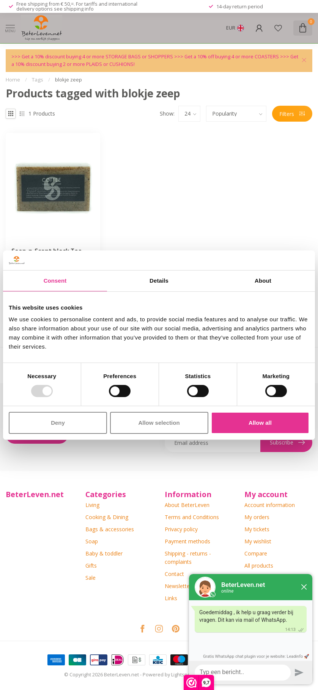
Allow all (260, 422)
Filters (292, 113)
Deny (58, 422)
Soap (91, 541)
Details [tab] (159, 280)
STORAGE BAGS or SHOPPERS (139, 56)
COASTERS (267, 56)
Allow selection (158, 422)
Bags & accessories (109, 529)
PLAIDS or (97, 64)
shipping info (79, 8)
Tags (37, 79)
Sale (90, 577)
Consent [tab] (55, 280)
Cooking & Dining (106, 517)
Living (92, 505)
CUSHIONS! (122, 64)
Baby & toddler (104, 553)
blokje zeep (68, 79)
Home (13, 79)
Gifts (91, 565)
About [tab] (263, 280)
